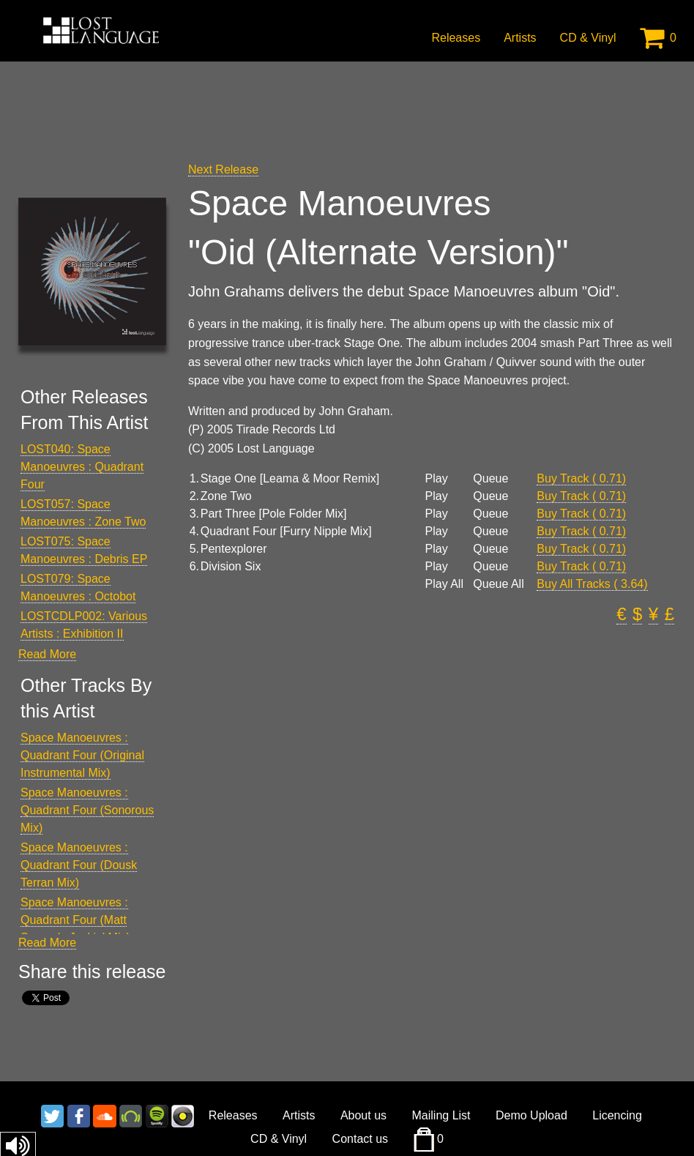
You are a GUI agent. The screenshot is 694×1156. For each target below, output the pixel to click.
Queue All (498, 584)
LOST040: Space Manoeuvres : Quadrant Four (81, 467)
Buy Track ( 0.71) (581, 478)
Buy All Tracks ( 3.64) (592, 584)
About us (363, 1115)
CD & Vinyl (588, 37)
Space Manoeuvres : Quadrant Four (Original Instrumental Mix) (82, 755)
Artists (520, 37)
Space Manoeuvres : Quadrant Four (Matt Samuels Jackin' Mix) (75, 920)
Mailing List (441, 1115)
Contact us (360, 1139)
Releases (455, 37)
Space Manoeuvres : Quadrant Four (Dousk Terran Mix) (78, 865)
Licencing (617, 1115)
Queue (490, 479)
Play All (444, 584)
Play (436, 479)
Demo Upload (531, 1115)
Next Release (223, 169)
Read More (47, 654)
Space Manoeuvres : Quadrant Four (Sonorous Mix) (87, 810)
